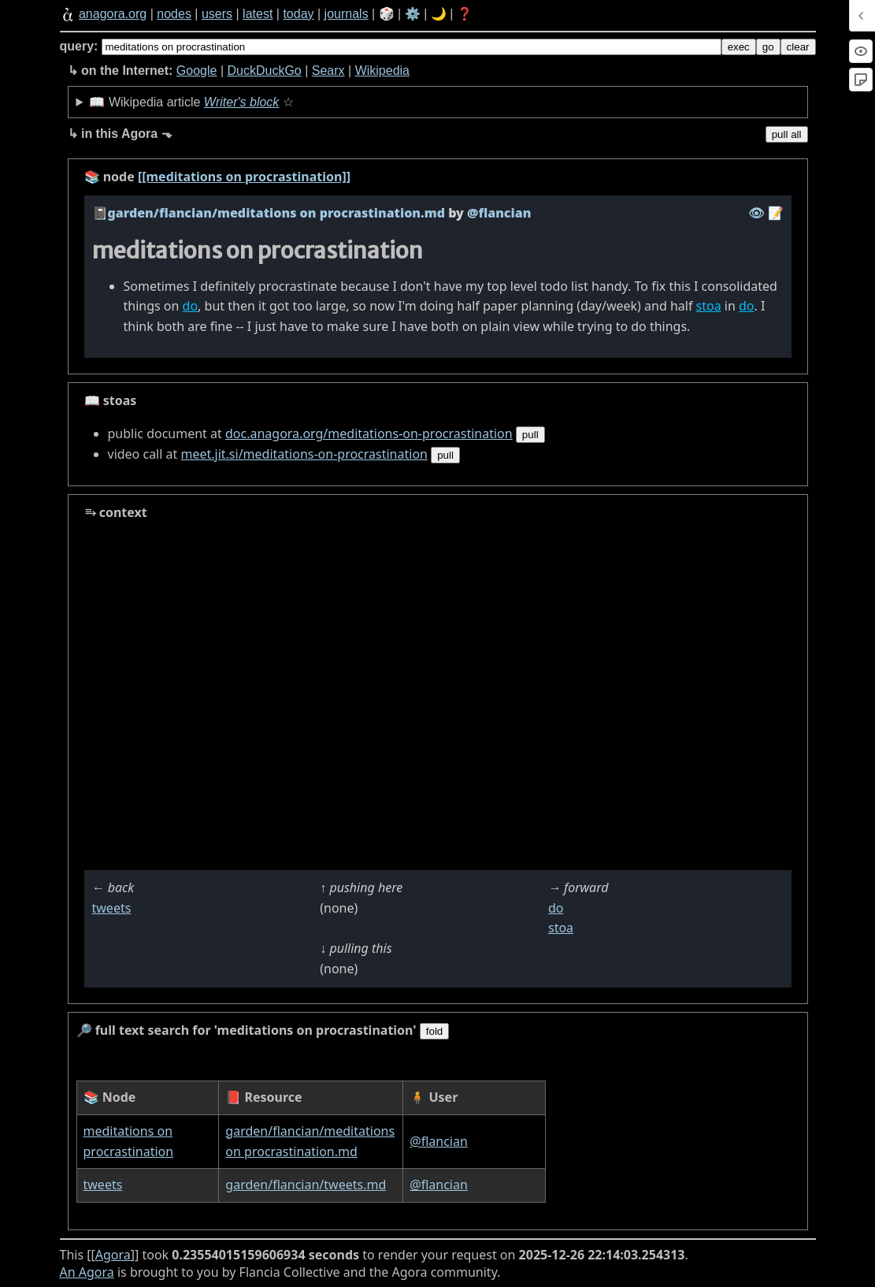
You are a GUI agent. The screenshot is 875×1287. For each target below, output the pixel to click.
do (190, 305)
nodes (174, 13)
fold (434, 1031)
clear (798, 47)
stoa (708, 305)
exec (739, 47)
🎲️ (387, 13)
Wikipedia (382, 70)
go (768, 47)
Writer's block (242, 102)
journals (346, 13)
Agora (113, 1254)
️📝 (776, 212)
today (298, 13)
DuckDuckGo (264, 70)
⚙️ (413, 13)
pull (530, 435)
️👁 (756, 212)
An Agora (87, 1272)
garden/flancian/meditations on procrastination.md (276, 212)
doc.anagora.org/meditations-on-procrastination (369, 433)
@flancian (439, 1141)
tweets (112, 908)
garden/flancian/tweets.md (305, 1184)
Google (196, 70)
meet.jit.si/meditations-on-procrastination (304, 454)
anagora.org (112, 13)
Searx (328, 70)
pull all (787, 134)
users (217, 13)
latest (258, 13)
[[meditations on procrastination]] (244, 176)
